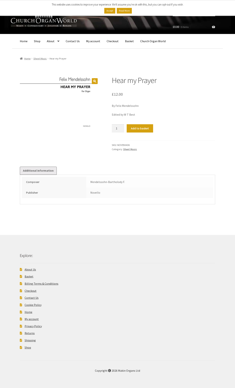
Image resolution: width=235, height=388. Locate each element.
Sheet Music (40, 58)
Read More (124, 10)
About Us (30, 269)
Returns (30, 333)
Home (24, 41)
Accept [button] (109, 10)
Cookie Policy (33, 305)
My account (93, 41)
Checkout (113, 41)
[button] (95, 81)
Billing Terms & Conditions (41, 283)
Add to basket (140, 128)
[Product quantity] (118, 128)
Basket (129, 41)
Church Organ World (153, 41)
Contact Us (73, 41)
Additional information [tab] (38, 170)
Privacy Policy (33, 326)
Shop (37, 41)
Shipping (30, 340)
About (51, 41)
